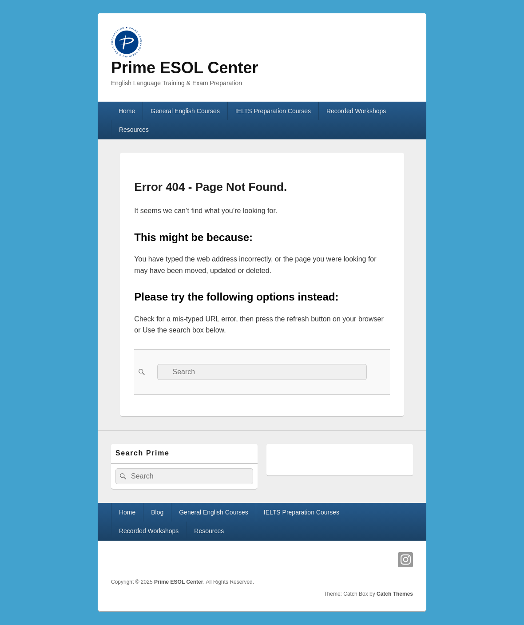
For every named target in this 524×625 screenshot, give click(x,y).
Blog (157, 512)
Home (127, 111)
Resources (134, 129)
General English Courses (185, 111)
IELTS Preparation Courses (273, 111)
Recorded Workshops (356, 111)
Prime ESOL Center (184, 68)
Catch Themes (395, 594)
